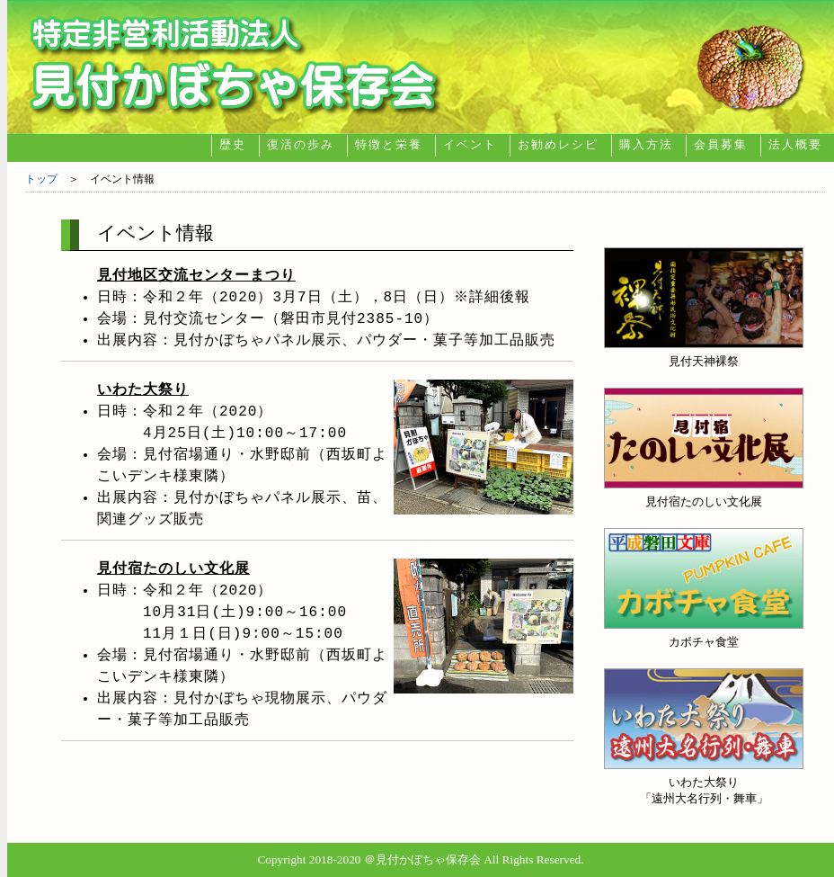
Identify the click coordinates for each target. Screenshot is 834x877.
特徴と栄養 (388, 144)
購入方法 (646, 144)
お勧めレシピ (558, 144)
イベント (470, 144)
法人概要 (795, 144)
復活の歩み (300, 144)
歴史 (232, 144)
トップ (41, 179)
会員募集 (721, 144)
